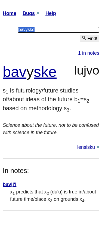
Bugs (29, 13)
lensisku (86, 147)
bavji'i (9, 184)
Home (9, 13)
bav (14, 71)
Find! (89, 38)
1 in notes (88, 53)
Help (50, 13)
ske (45, 71)
